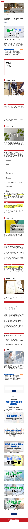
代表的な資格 (8, 65)
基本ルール (8, 71)
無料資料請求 (11, 520)
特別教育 (5, 22)
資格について (8, 64)
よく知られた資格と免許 (10, 63)
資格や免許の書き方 (8, 70)
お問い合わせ (16, 520)
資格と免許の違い (8, 62)
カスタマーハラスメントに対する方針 (12, 524)
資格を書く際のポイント (10, 72)
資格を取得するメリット (10, 66)
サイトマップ (20, 524)
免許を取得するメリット (10, 69)
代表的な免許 (8, 68)
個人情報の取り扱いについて (18, 523)
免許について (8, 67)
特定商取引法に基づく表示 (10, 523)
